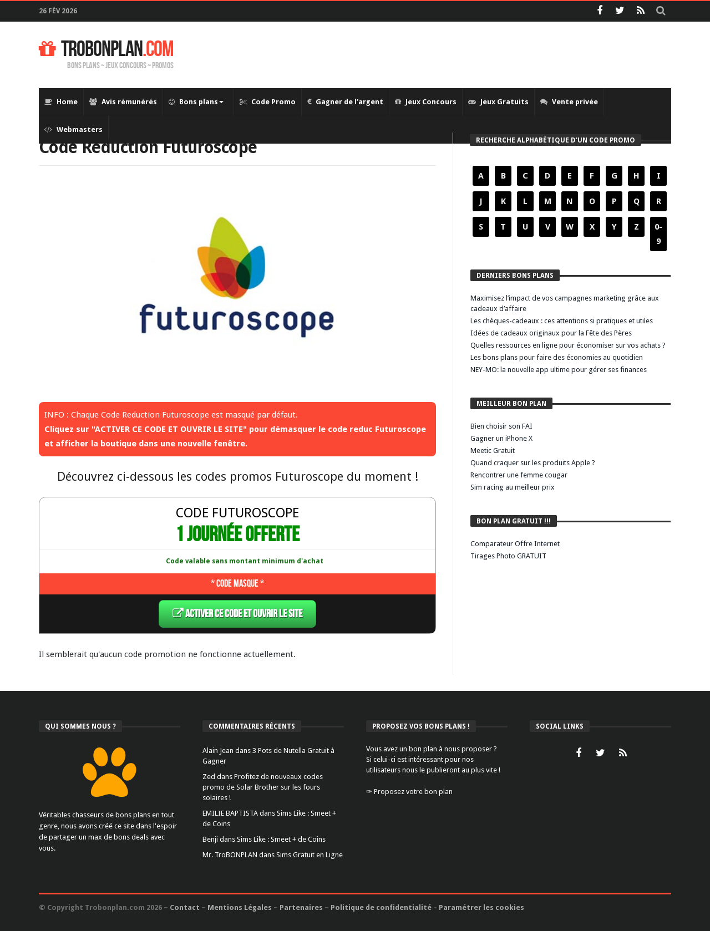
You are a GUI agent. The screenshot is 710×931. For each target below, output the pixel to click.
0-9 (658, 234)
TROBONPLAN (106, 49)
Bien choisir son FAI (501, 426)
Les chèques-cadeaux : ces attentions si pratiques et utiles (561, 321)
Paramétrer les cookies (481, 907)
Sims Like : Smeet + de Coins (281, 839)
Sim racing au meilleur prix (512, 487)
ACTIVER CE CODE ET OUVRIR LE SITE (237, 613)
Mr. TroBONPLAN (229, 854)
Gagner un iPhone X (501, 438)
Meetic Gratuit (492, 450)
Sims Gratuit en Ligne (309, 854)
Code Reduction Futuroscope (158, 146)
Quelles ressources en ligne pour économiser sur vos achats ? (568, 345)
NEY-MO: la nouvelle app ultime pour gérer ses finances (558, 369)
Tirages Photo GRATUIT (508, 556)
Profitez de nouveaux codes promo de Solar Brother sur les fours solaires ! (262, 786)
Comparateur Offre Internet (515, 544)
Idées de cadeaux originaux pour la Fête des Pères (551, 333)
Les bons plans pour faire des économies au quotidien (556, 357)
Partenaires (301, 907)
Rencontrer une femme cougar (518, 475)
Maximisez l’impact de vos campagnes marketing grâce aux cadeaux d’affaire (564, 303)
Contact (185, 907)
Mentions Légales (239, 907)
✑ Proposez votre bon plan (409, 791)
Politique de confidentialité (381, 907)
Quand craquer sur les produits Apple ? (532, 463)
